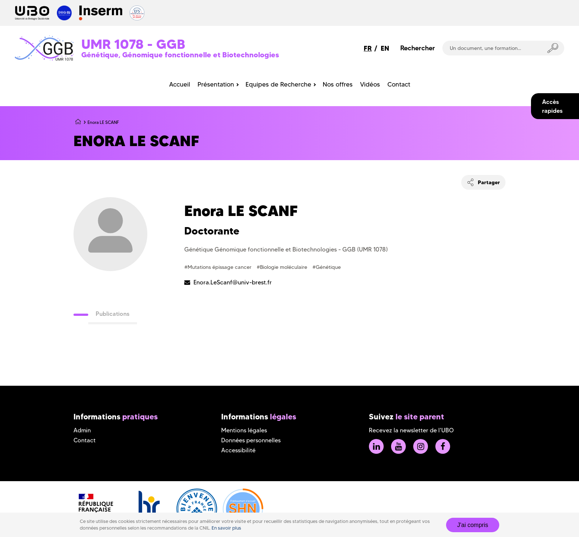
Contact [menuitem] (398, 84)
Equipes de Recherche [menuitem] (278, 84)
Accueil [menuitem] (179, 84)
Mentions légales (244, 430)
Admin (82, 430)
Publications (113, 313)
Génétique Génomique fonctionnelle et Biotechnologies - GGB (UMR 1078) (286, 249)
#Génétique (326, 267)
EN (385, 48)
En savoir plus (226, 528)
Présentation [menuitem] (216, 84)
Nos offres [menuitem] (338, 84)
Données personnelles (251, 440)
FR (368, 48)
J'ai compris (472, 525)
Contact (84, 440)
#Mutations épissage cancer (218, 267)
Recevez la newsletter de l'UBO (411, 430)
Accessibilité (238, 450)
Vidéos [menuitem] (370, 84)
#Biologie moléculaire (283, 267)
